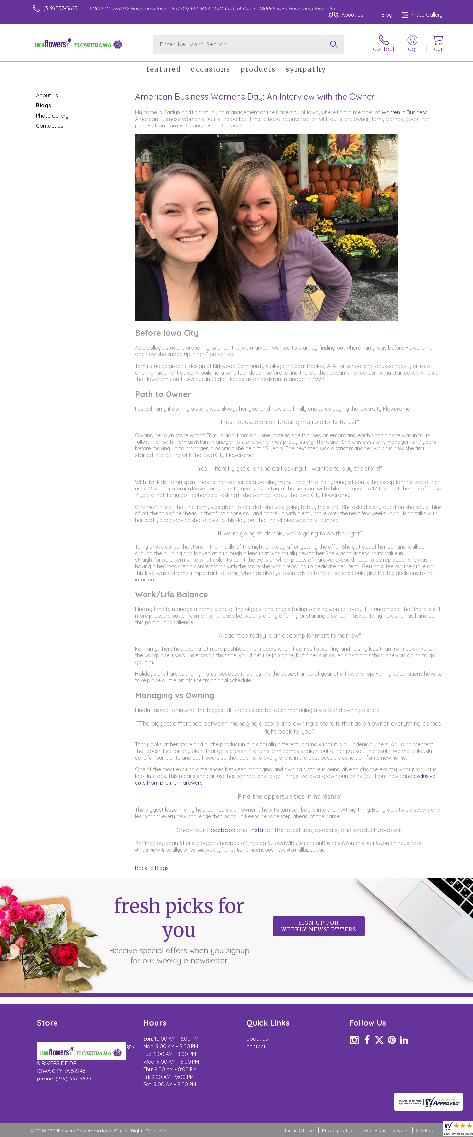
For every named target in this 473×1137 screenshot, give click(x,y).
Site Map (425, 1130)
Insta (256, 830)
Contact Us (49, 126)
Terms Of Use (299, 1130)
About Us (47, 95)
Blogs (43, 105)
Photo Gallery (52, 115)
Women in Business (404, 112)
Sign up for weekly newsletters (318, 926)
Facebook (221, 830)
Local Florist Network (385, 1130)
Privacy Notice (337, 1130)
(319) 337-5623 (60, 8)
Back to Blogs (152, 868)
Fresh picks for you (179, 929)
